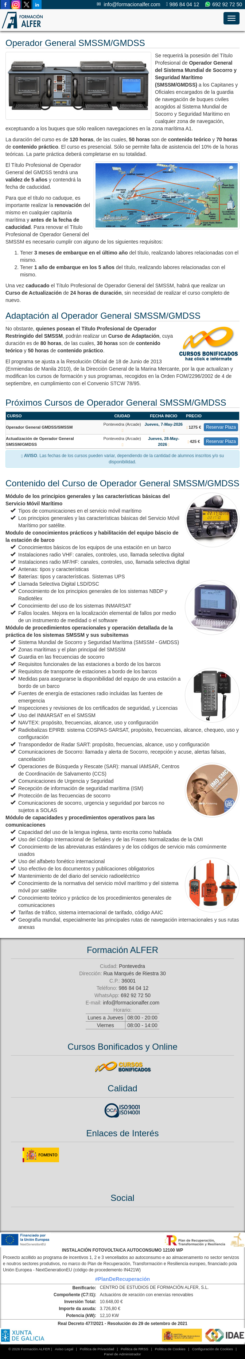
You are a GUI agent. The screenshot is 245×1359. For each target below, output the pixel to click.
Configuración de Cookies (212, 1349)
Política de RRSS (134, 1349)
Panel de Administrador (122, 1354)
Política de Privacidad (97, 1349)
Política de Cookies (170, 1349)
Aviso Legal (64, 1349)
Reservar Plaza (221, 427)
